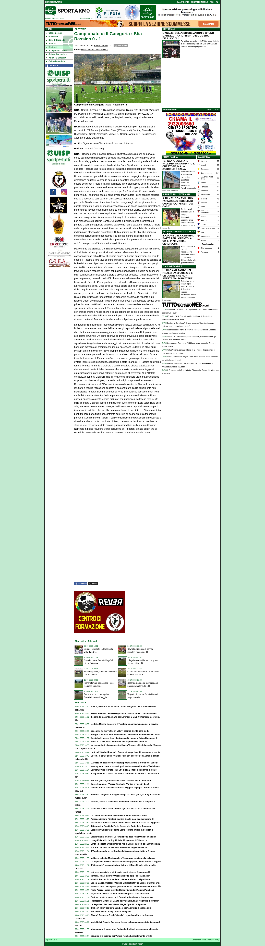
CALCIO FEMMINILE (172, 266)
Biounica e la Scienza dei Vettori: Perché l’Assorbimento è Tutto (121, 936)
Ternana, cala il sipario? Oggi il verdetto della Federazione (119, 876)
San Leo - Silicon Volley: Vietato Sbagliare (111, 911)
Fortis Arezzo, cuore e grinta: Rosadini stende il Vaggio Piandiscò (122, 890)
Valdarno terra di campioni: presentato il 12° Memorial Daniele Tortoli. (124, 886)
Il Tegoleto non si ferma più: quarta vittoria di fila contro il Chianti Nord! (125, 773)
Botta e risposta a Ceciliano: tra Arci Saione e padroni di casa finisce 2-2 (125, 844)
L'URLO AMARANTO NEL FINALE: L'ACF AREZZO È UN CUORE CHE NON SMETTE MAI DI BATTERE (177, 274)
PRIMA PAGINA (170, 157)
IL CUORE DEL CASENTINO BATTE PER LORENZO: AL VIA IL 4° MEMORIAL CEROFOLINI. (178, 239)
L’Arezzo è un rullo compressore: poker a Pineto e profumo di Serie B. (124, 763)
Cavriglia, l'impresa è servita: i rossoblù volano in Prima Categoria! (123, 738)
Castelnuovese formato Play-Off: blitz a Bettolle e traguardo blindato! (124, 770)
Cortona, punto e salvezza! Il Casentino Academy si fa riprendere (122, 897)
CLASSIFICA (204, 157)
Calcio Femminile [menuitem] (55, 61)
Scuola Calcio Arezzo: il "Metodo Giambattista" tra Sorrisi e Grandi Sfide (126, 883)
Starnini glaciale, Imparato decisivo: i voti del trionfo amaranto (121, 780)
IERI (217, 109)
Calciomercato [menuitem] (54, 33)
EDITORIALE (169, 29)
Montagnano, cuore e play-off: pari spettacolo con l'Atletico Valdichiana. (125, 766)
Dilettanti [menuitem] (51, 47)
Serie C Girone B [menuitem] (55, 40)
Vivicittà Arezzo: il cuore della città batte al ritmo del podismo (120, 879)
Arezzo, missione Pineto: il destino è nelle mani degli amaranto (121, 819)
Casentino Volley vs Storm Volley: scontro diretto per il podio (120, 731)
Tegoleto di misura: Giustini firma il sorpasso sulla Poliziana (120, 893)
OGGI (208, 109)
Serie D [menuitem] (50, 43)
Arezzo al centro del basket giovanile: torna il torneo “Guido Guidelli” (124, 713)
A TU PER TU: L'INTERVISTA (176, 194)
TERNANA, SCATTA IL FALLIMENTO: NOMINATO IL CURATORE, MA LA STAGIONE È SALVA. (178, 165)
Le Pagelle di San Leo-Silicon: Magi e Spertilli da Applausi (119, 904)
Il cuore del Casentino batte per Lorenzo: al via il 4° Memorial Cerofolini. (125, 717)
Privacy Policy (213, 940)
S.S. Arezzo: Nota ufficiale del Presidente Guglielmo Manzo (119, 847)
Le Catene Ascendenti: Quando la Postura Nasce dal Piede (119, 815)
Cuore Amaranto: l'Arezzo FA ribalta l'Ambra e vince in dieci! (120, 784)
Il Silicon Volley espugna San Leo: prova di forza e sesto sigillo (121, 908)
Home (49, 29)
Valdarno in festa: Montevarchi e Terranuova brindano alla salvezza (123, 858)
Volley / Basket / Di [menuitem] (56, 58)
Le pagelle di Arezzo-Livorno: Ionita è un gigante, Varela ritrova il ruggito (126, 861)
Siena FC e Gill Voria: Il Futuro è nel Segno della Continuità (119, 741)
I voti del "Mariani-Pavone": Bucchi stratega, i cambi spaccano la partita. (126, 752)
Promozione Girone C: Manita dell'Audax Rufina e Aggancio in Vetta (123, 901)
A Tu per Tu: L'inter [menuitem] (56, 51)
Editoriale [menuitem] (52, 36)
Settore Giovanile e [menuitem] (56, 54)
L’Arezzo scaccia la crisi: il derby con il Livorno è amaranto (119, 872)
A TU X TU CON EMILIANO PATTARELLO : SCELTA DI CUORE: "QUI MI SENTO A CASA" (177, 202)
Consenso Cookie (199, 940)
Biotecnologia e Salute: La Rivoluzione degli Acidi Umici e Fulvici (122, 837)
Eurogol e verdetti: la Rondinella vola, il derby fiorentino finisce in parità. (126, 734)
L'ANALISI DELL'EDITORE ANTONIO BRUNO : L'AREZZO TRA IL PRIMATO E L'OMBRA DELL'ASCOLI (188, 36)
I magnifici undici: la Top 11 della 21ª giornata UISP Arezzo (119, 840)
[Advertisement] (191, 83)
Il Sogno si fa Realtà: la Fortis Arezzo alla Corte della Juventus (121, 826)
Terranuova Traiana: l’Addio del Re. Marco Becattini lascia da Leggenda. (125, 822)
